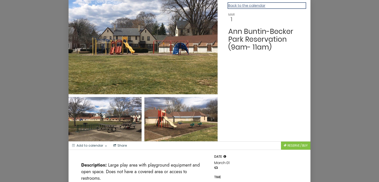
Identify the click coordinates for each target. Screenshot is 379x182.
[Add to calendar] (89, 145)
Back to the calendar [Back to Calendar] (246, 5)
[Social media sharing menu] (119, 145)
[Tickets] (295, 146)
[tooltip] (225, 156)
